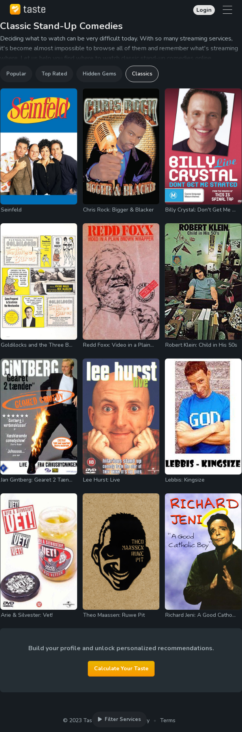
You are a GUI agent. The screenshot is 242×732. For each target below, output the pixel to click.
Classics (142, 73)
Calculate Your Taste (121, 668)
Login (204, 10)
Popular (16, 73)
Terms (167, 720)
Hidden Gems (99, 73)
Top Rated (54, 73)
